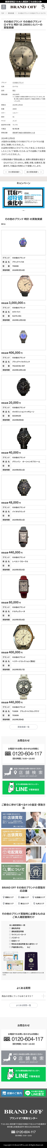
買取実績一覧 (23, 726)
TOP (2, 13)
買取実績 (11, 13)
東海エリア (9, 903)
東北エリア (24, 903)
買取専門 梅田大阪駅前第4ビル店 (24, 133)
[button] (22, 210)
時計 (14, 90)
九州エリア (40, 903)
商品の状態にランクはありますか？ (17, 996)
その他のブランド (18, 82)
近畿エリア (24, 897)
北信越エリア (40, 897)
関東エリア (9, 897)
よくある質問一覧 (23, 1005)
